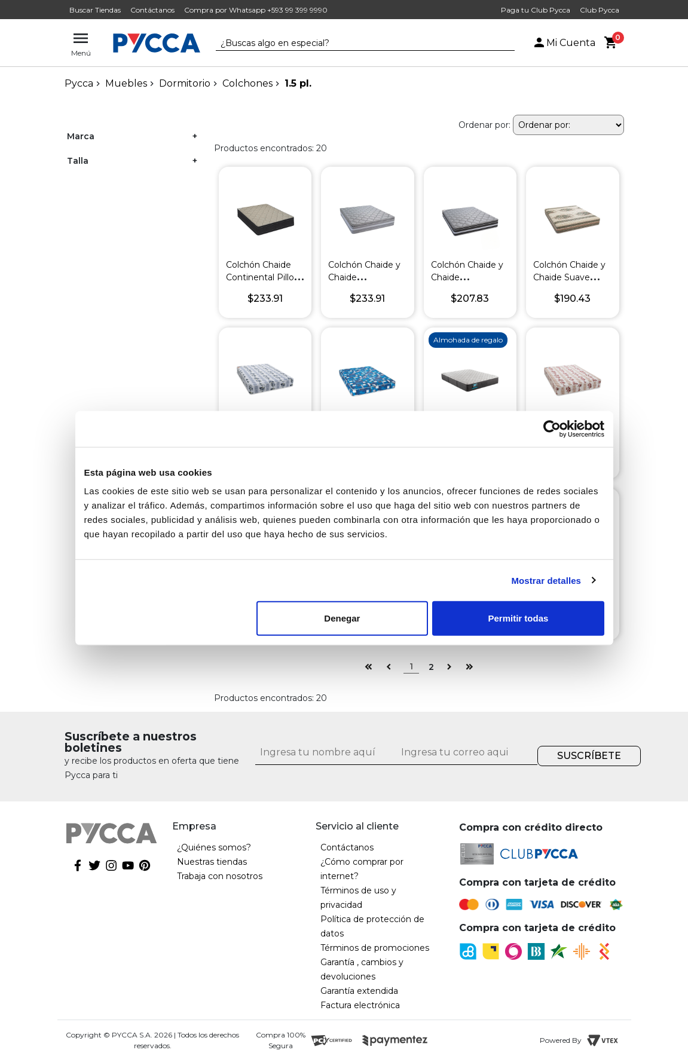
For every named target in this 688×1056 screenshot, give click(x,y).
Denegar (342, 618)
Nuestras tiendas (212, 861)
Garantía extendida (359, 990)
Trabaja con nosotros (219, 876)
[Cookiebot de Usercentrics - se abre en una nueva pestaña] (552, 428)
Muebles (126, 83)
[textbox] (356, 43)
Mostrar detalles (546, 580)
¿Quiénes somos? (214, 847)
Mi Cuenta (563, 43)
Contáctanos (152, 9)
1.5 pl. (298, 83)
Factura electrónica (360, 1005)
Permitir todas (518, 618)
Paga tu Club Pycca (535, 9)
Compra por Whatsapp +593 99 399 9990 (256, 9)
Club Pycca (599, 9)
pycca (79, 83)
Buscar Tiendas (95, 9)
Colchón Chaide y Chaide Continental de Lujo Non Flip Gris (467, 283)
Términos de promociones (374, 947)
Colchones (247, 83)
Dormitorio (184, 83)
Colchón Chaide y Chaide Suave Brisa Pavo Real (569, 277)
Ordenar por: (484, 125)
